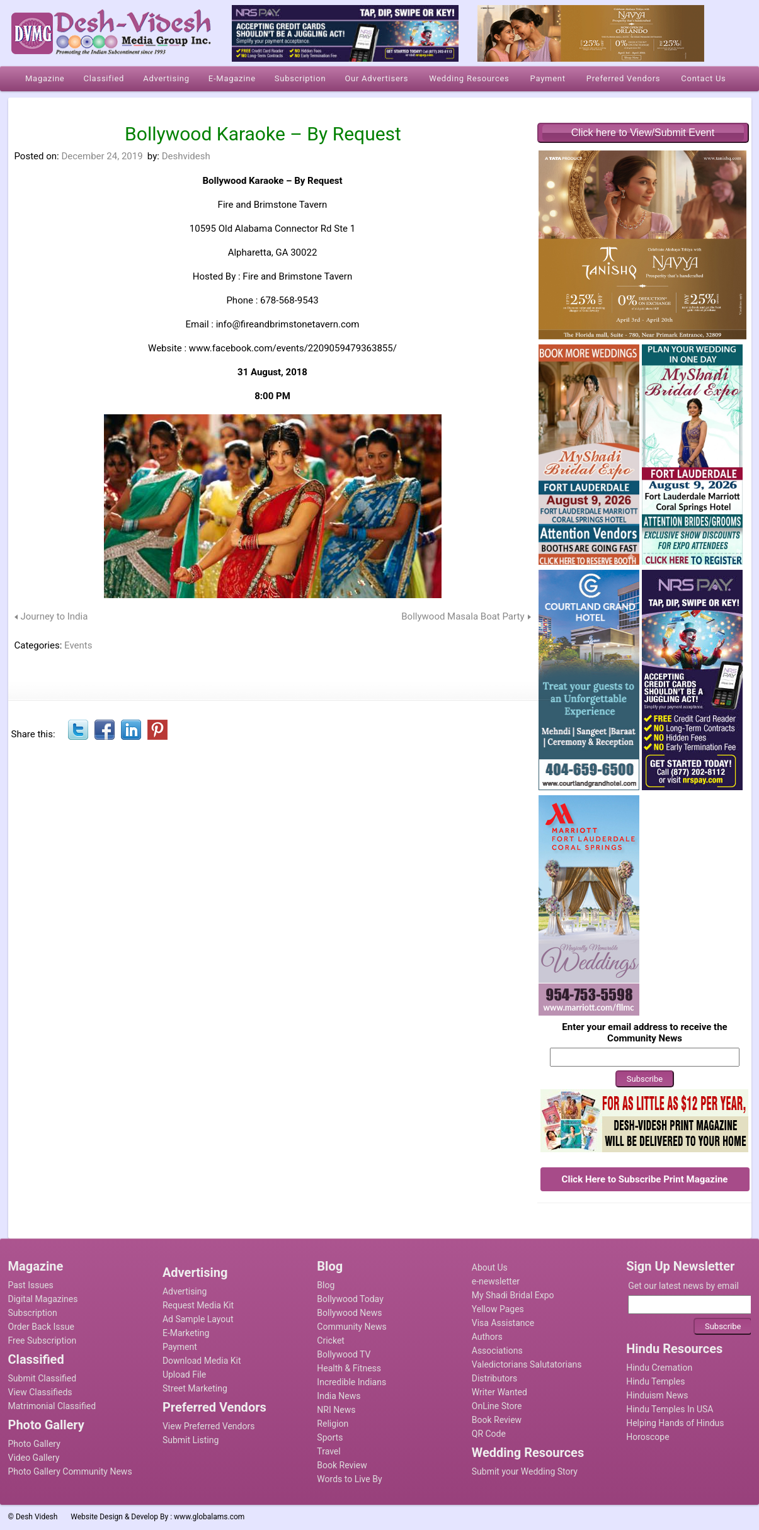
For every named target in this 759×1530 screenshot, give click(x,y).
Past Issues (31, 1285)
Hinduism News (657, 1395)
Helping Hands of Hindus (675, 1423)
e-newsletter (496, 1281)
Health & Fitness (349, 1368)
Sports (330, 1437)
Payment (180, 1347)
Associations (497, 1351)
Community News (351, 1327)
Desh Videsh (37, 1516)
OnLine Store (497, 1406)
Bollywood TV (343, 1354)
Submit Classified (42, 1378)
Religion (332, 1424)
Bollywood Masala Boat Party (462, 616)
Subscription (32, 1313)
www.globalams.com (209, 1516)
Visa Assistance (503, 1323)
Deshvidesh (186, 156)
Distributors (495, 1378)
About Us (490, 1267)
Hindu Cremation (659, 1368)
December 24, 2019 (101, 156)
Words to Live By (349, 1479)
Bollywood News (349, 1313)
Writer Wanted (499, 1392)
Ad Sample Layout (198, 1319)
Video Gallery (34, 1458)
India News (338, 1396)
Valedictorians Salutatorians (527, 1364)
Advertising (185, 1291)
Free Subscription (42, 1340)
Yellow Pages (498, 1309)
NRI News (336, 1410)
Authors (487, 1337)
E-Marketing (186, 1333)
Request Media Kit (198, 1305)
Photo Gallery (34, 1444)
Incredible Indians (351, 1382)
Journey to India (54, 616)
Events (78, 645)
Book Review (342, 1465)
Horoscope (647, 1437)
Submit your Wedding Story (525, 1471)
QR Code (489, 1434)
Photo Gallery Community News (70, 1471)
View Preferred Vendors (209, 1426)
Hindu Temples (655, 1381)
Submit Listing (191, 1440)
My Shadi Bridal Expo (513, 1295)
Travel (328, 1451)
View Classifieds (40, 1392)
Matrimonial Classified (52, 1406)
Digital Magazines (43, 1299)
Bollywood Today (350, 1299)
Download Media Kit (202, 1361)
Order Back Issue (41, 1327)
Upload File (184, 1374)
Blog (325, 1285)
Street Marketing (195, 1388)
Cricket (331, 1340)
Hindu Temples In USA (669, 1409)
